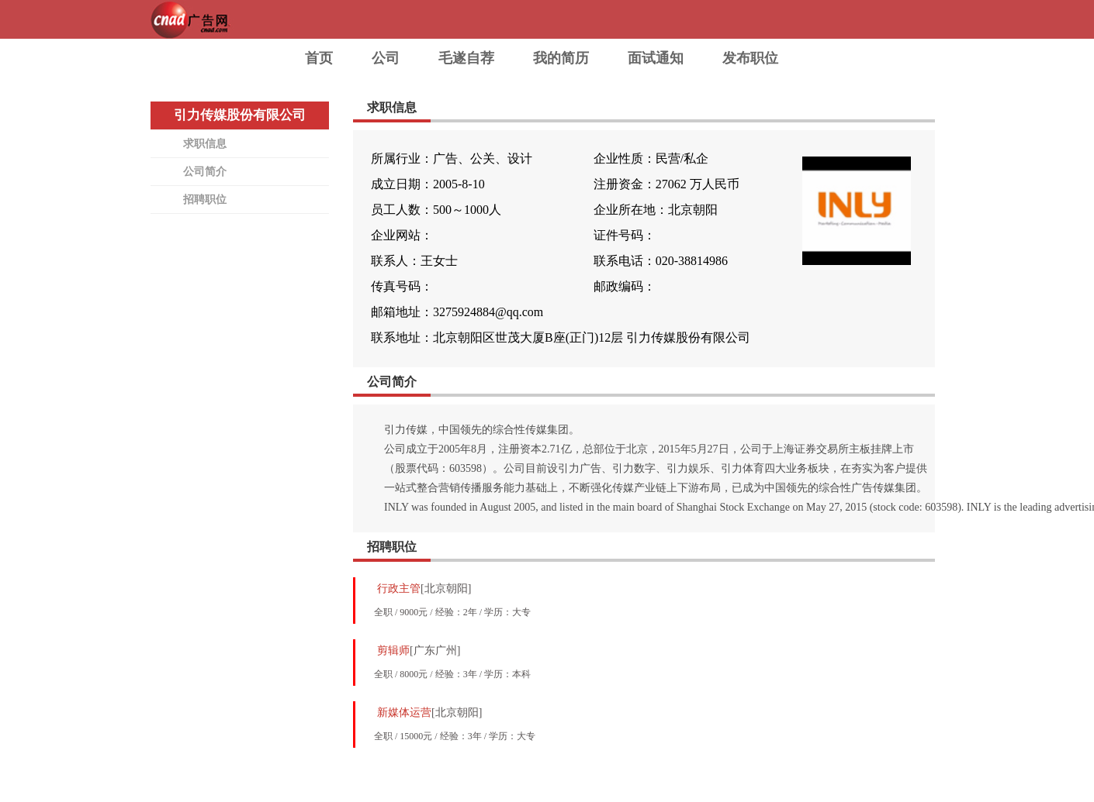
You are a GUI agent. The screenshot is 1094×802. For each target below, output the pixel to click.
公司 (386, 58)
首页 (319, 58)
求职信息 (205, 144)
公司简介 (205, 171)
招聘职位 (205, 199)
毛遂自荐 (466, 58)
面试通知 (656, 58)
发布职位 (750, 58)
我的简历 (561, 58)
